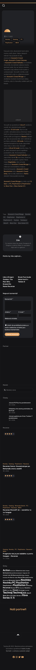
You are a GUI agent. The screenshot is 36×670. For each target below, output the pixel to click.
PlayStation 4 (20, 217)
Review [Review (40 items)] (13, 588)
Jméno (8, 312)
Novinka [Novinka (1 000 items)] (26, 580)
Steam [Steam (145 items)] (15, 590)
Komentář (9, 299)
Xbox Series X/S (23, 223)
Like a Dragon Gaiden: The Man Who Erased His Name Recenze (9, 281)
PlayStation (9, 42)
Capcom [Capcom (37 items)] (25, 573)
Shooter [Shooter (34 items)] (21, 588)
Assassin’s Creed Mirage (16, 214)
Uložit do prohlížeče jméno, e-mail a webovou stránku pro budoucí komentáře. (17, 327)
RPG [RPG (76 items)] (17, 588)
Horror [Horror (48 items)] (12, 577)
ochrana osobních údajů (21, 651)
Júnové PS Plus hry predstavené (20, 403)
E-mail (21, 312)
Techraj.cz (23, 220)
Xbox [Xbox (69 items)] (4, 595)
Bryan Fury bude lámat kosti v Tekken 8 (24, 279)
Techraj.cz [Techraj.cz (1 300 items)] (19, 592)
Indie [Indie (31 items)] (16, 577)
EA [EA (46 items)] (12, 575)
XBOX (17, 42)
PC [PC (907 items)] (14, 582)
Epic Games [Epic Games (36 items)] (25, 575)
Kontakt (8, 651)
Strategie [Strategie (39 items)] (22, 590)
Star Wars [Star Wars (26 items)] (9, 590)
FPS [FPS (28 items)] (9, 577)
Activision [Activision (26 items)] (12, 570)
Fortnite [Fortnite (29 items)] (5, 577)
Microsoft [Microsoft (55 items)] (26, 577)
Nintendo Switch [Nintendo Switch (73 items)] (14, 580)
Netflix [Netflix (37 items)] (31, 577)
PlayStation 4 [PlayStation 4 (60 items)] (7, 585)
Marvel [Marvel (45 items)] (20, 577)
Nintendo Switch (20, 505)
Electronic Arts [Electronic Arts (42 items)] (17, 575)
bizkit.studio (26, 648)
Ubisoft (22, 125)
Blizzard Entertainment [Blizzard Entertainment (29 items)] (15, 573)
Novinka (27, 214)
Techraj (16, 220)
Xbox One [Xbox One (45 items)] (10, 595)
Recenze (26, 464)
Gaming (15, 39)
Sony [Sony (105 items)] (5, 590)
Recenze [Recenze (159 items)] (6, 588)
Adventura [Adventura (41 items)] (19, 570)
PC (21, 39)
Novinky (7, 39)
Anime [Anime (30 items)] (27, 570)
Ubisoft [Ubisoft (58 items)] (28, 593)
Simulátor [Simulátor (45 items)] (27, 588)
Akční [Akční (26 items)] (24, 570)
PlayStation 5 (8, 220)
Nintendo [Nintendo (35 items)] (5, 580)
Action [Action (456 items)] (6, 570)
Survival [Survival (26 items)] (27, 590)
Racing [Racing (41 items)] (30, 585)
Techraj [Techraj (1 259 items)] (7, 592)
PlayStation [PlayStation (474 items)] (22, 582)
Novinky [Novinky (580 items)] (7, 582)
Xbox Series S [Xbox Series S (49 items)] (17, 595)
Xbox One (13, 223)
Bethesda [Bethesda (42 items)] (6, 573)
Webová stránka (11, 318)
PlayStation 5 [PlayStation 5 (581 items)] (20, 585)
